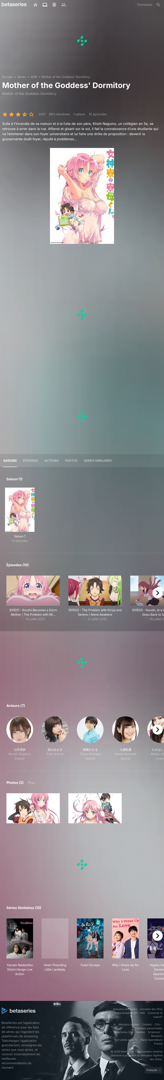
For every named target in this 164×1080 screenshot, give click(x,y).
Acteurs (51, 460)
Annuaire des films (151, 1009)
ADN (34, 77)
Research (157, 1036)
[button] (19, 738)
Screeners (154, 1032)
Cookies (147, 1024)
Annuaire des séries (125, 1009)
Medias (140, 1032)
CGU (157, 1024)
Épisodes (30, 460)
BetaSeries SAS (123, 1032)
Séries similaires (98, 460)
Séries (21, 77)
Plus (31, 782)
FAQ (142, 1013)
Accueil (7, 77)
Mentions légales (128, 1024)
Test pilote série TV (126, 1039)
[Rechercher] (158, 4)
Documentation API (126, 1013)
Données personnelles (148, 1028)
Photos (71, 460)
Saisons (10, 460)
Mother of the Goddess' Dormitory (65, 77)
